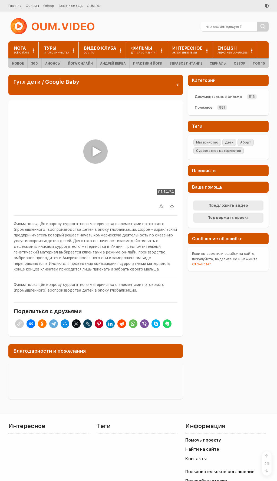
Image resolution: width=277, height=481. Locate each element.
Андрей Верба (113, 63)
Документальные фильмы (218, 97)
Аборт (245, 142)
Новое (18, 63)
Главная (14, 6)
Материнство (207, 142)
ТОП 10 (259, 63)
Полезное (203, 107)
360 (34, 63)
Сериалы (218, 63)
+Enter (201, 264)
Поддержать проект (228, 217)
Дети (229, 142)
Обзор (48, 6)
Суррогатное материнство (218, 151)
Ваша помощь (70, 6)
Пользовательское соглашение (220, 471)
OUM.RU (93, 6)
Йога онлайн (80, 63)
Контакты (196, 458)
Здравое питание (186, 63)
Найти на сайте (202, 449)
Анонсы (53, 63)
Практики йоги (147, 63)
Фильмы (32, 6)
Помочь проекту (203, 440)
